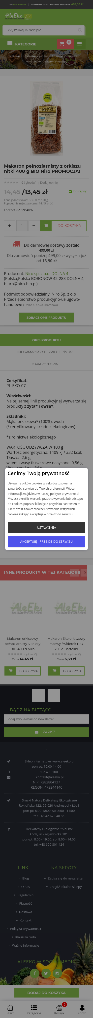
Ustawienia (46, 527)
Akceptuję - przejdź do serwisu (46, 541)
